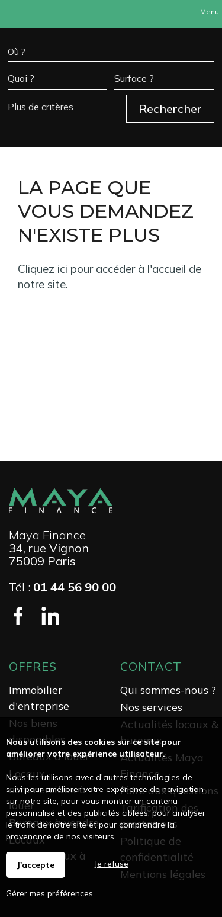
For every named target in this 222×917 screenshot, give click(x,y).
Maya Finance (47, 534)
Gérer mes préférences (49, 893)
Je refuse (111, 863)
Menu (208, 11)
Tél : (62, 587)
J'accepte (35, 865)
